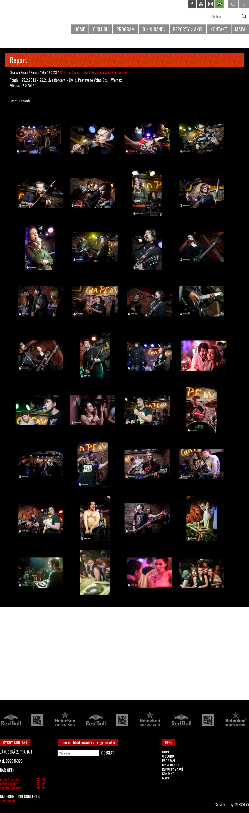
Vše (44, 72)
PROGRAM (126, 29)
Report (35, 72)
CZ (233, 3)
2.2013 (52, 72)
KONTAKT (218, 29)
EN (244, 3)
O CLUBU (101, 29)
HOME (79, 29)
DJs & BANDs (154, 29)
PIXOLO (242, 805)
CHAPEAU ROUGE (26, 18)
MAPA (240, 29)
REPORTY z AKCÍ (187, 29)
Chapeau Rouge (19, 72)
